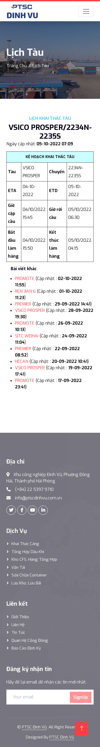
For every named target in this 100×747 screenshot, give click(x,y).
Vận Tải (18, 567)
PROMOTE (24, 278)
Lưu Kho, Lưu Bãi (26, 583)
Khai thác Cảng (25, 543)
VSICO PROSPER (30, 310)
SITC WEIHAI (26, 336)
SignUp (80, 697)
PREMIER (23, 304)
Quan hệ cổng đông (29, 640)
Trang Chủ (16, 66)
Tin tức (18, 632)
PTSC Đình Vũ (34, 727)
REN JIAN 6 (25, 291)
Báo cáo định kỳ (26, 648)
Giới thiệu (20, 616)
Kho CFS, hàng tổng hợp (34, 559)
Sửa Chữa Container (29, 575)
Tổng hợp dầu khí (27, 551)
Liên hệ (18, 624)
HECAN (21, 361)
